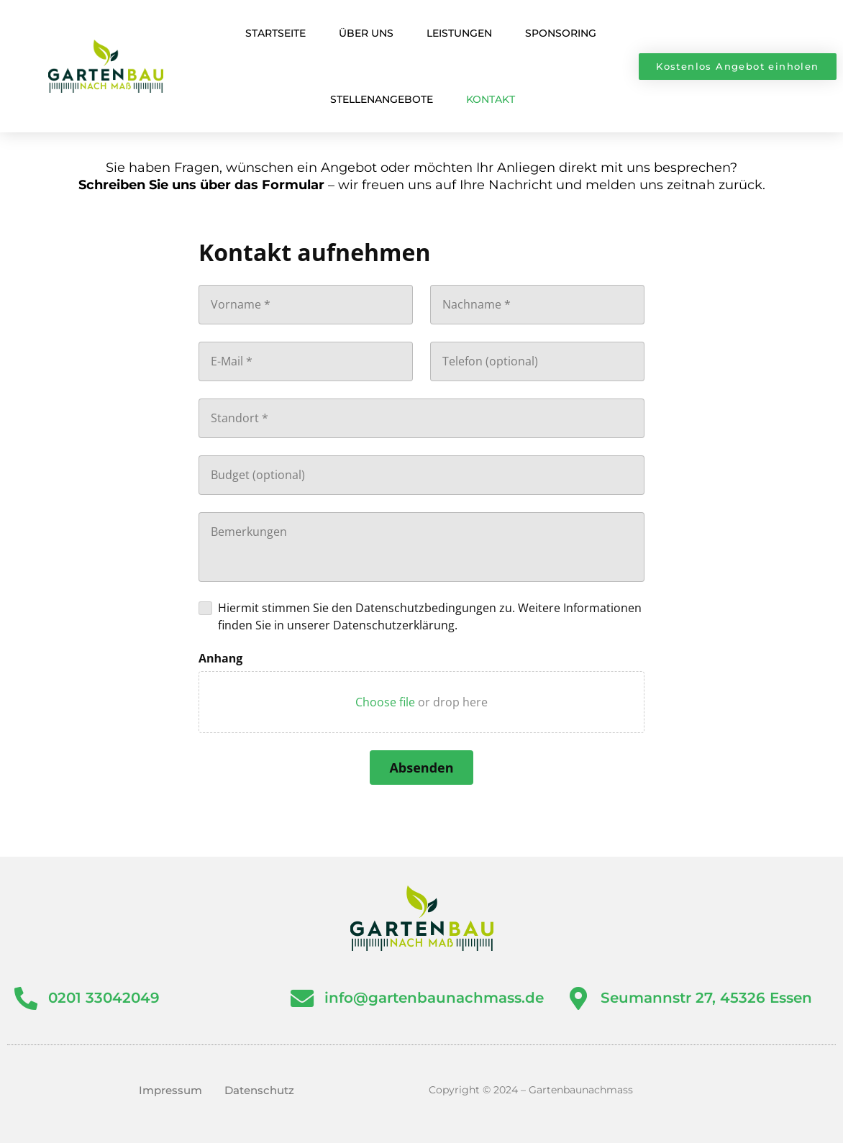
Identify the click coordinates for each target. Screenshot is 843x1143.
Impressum (170, 1090)
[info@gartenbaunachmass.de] (303, 999)
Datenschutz (259, 1090)
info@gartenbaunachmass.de (436, 997)
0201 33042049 (106, 997)
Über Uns (366, 33)
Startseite (275, 33)
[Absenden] (421, 767)
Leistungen (459, 33)
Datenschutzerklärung (394, 625)
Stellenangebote (381, 99)
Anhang (220, 658)
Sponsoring (560, 33)
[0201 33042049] (27, 999)
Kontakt (490, 99)
